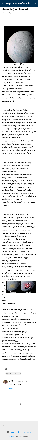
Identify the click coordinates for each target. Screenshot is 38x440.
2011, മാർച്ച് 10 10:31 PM (20, 381)
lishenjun (11, 436)
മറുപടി (11, 388)
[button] (35, 9)
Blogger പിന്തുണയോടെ (19, 432)
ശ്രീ (11, 381)
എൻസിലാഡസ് (13, 373)
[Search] (35, 4)
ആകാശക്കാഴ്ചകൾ (17, 3)
